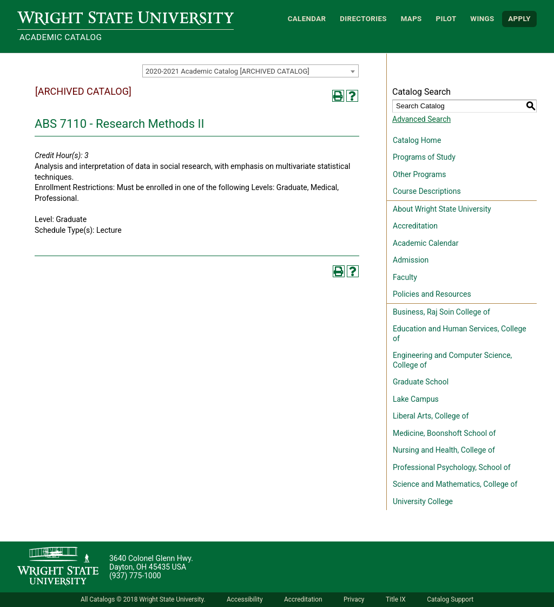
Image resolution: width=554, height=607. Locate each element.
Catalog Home (417, 140)
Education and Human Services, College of (459, 333)
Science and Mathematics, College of (455, 484)
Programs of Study (424, 157)
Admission (410, 260)
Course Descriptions (427, 191)
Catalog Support (450, 599)
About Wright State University (442, 209)
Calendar (307, 19)
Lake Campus (416, 399)
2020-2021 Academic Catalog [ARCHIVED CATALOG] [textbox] (227, 71)
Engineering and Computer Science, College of (452, 360)
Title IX (396, 599)
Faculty (405, 277)
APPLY (519, 19)
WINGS (482, 19)
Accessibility (245, 599)
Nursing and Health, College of (444, 450)
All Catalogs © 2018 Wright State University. (143, 599)
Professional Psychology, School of (452, 467)
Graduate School (421, 381)
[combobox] (250, 70)
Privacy (354, 599)
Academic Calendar (425, 243)
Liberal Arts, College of (431, 416)
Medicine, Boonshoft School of (444, 433)
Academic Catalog (60, 37)
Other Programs (419, 174)
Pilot (446, 19)
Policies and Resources (432, 294)
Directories (363, 19)
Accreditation (415, 225)
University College (423, 501)
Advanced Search (421, 119)
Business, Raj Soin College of (441, 312)
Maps (411, 19)
